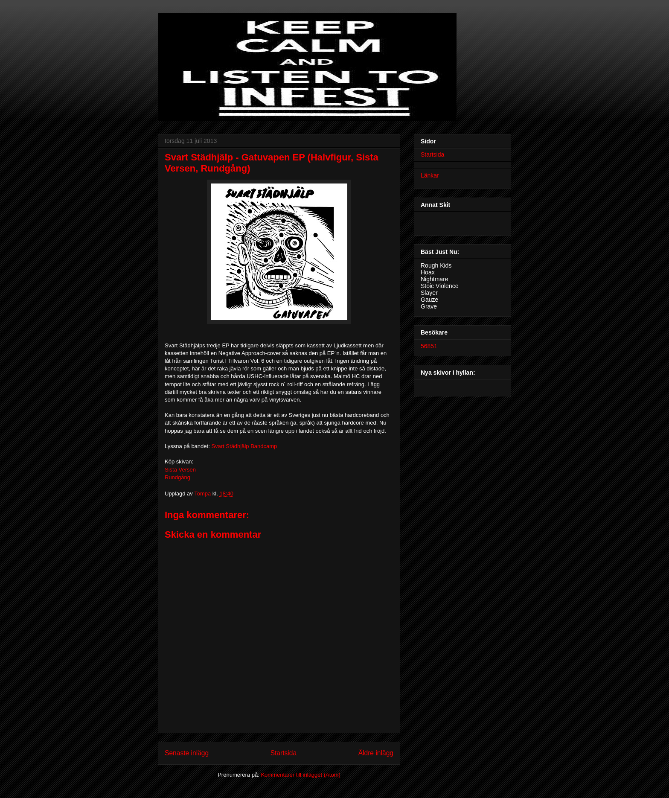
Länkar (430, 175)
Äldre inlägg (375, 753)
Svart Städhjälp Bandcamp (244, 446)
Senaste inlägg (187, 753)
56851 (429, 346)
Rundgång (177, 477)
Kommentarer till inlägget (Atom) (300, 775)
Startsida (284, 753)
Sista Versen (180, 469)
